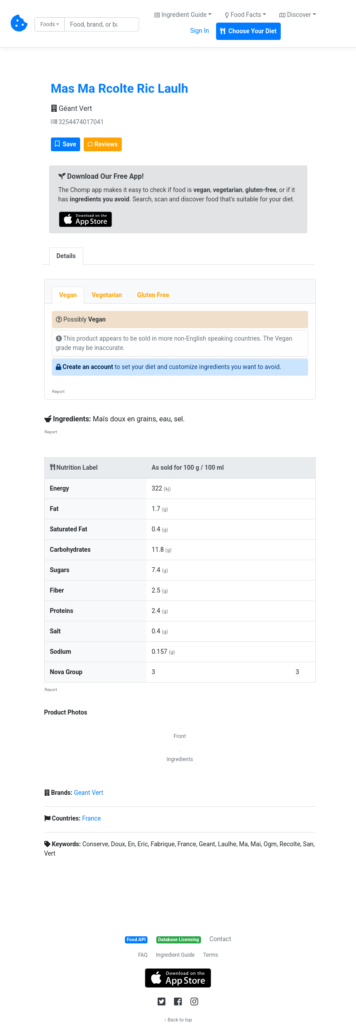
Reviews (103, 144)
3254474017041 (77, 122)
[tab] (90, 251)
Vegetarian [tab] (107, 295)
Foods (47, 24)
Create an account (87, 366)
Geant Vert (88, 792)
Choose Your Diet (248, 31)
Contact (220, 939)
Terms (210, 955)
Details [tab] (66, 255)
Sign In (199, 30)
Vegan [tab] (68, 295)
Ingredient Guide (175, 955)
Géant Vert (71, 108)
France (91, 818)
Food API (136, 940)
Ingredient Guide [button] (180, 14)
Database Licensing (178, 940)
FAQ (143, 955)
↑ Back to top (178, 1020)
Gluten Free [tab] (153, 295)
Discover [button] (295, 14)
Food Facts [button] (243, 14)
